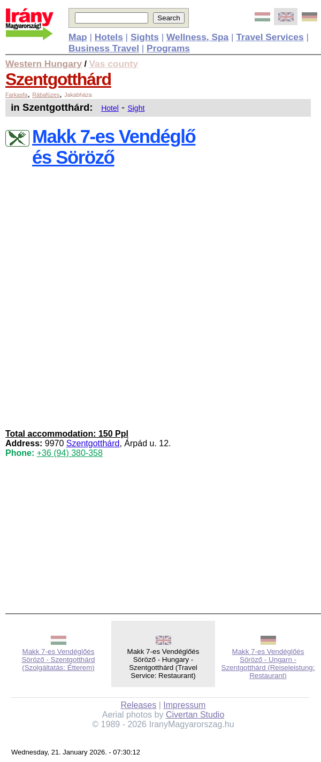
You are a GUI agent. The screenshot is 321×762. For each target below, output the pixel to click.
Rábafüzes (45, 95)
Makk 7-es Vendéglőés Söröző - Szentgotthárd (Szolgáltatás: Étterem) (58, 659)
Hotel (110, 108)
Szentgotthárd (58, 79)
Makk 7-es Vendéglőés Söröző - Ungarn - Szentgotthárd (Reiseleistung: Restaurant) (268, 663)
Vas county (114, 63)
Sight (135, 108)
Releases (139, 705)
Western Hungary (43, 63)
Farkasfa (16, 95)
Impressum (184, 705)
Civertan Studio (195, 714)
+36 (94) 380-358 (70, 453)
